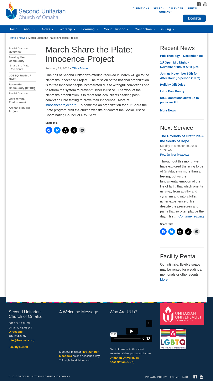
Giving (167, 29)
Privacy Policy (156, 377)
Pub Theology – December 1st (181, 55)
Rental (192, 8)
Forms (175, 377)
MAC (185, 377)
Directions (141, 8)
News (47, 29)
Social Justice (116, 29)
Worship (67, 29)
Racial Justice (18, 93)
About (30, 29)
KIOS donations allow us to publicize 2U (179, 100)
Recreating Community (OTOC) (22, 86)
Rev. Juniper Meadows (174, 154)
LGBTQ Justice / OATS (20, 77)
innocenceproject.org (61, 105)
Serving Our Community (17, 59)
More (163, 279)
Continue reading (191, 216)
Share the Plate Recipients (19, 67)
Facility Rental (18, 347)
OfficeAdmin (80, 68)
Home (13, 29)
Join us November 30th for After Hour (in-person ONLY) (180, 76)
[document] (106, 165)
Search (158, 8)
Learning (90, 29)
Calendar (175, 8)
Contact (165, 12)
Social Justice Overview (18, 50)
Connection (145, 29)
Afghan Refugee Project (19, 109)
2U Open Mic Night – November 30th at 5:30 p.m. (179, 65)
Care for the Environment (17, 100)
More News (168, 110)
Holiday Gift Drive (172, 84)
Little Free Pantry (172, 91)
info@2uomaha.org (22, 340)
